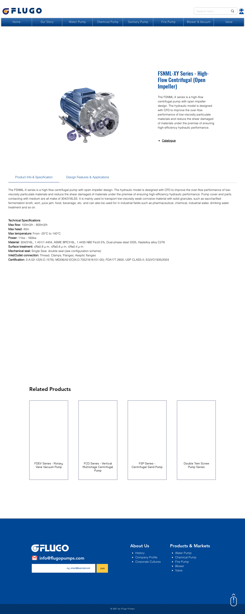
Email (87, 560)
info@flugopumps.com (61, 558)
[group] (122, 440)
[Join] (102, 568)
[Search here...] (209, 11)
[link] (34, 177)
